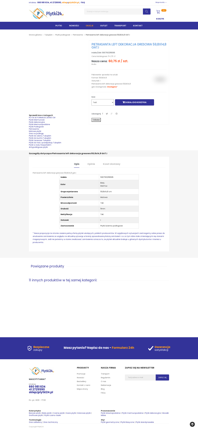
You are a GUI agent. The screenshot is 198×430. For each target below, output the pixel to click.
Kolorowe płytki (84, 413)
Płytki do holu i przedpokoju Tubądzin (45, 142)
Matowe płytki (35, 131)
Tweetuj (107, 113)
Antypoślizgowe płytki (38, 147)
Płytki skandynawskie (145, 422)
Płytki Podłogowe (36, 126)
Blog (103, 389)
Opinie (91, 164)
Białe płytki (47, 413)
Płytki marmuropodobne (132, 413)
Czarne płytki (59, 413)
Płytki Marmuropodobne (39, 124)
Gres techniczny (50, 422)
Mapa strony (82, 389)
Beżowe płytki (35, 413)
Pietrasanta (34, 129)
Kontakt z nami (83, 385)
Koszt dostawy (111, 164)
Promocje (81, 374)
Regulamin (105, 377)
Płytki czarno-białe (52, 415)
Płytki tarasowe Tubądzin (40, 140)
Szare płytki (71, 413)
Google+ (112, 113)
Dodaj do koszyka (134, 102)
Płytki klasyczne (127, 422)
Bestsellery (81, 381)
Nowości (80, 377)
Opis (76, 164)
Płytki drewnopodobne (110, 413)
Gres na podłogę (36, 133)
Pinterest (116, 113)
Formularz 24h (123, 348)
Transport (105, 374)
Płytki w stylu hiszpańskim (40, 145)
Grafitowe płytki (36, 415)
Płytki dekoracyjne (37, 122)
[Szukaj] (117, 11)
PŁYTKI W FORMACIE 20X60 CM (42, 117)
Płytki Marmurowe (37, 120)
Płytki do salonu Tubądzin (40, 136)
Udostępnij (103, 113)
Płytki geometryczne (110, 422)
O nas (103, 381)
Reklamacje (106, 385)
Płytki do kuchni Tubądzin (40, 138)
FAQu (103, 393)
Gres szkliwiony (35, 422)
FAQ (83, 2)
